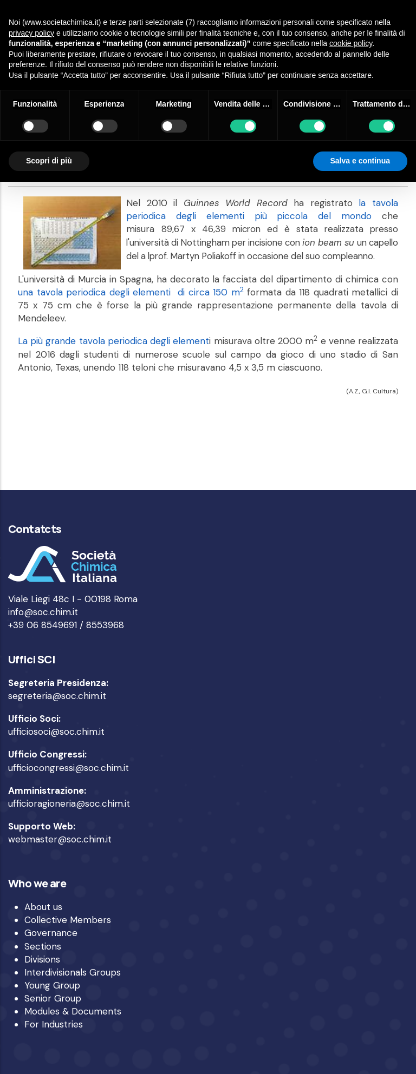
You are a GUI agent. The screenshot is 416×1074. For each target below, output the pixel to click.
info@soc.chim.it (43, 612)
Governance (50, 933)
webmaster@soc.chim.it (60, 839)
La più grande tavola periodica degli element (113, 341)
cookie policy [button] (350, 43)
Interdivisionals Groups (72, 972)
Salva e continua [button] (360, 160)
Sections (42, 946)
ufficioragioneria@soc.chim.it (69, 803)
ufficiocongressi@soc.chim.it (68, 768)
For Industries (53, 1024)
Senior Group (52, 998)
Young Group (52, 985)
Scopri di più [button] (49, 160)
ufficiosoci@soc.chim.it (56, 731)
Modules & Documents (72, 1011)
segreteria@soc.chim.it (57, 696)
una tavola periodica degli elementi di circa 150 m (131, 292)
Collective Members (67, 920)
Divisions (42, 959)
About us (43, 907)
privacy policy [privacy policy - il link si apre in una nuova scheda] (31, 33)
